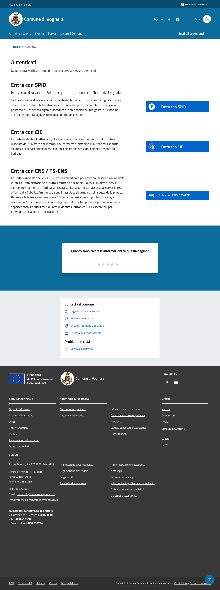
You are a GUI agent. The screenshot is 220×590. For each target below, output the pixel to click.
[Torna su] (209, 579)
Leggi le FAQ (67, 477)
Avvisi (165, 422)
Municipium (181, 583)
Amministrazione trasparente (128, 465)
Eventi (165, 445)
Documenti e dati (19, 446)
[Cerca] (207, 19)
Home (16, 47)
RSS (11, 583)
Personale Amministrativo (24, 440)
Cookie (53, 583)
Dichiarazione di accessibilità (127, 489)
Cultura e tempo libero (73, 409)
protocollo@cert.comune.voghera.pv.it (36, 500)
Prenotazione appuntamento (76, 465)
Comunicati (168, 415)
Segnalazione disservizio (74, 471)
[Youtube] (176, 19)
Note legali (117, 471)
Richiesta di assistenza (73, 483)
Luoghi (165, 439)
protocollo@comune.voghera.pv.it (36, 494)
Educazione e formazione (125, 409)
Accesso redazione (200, 583)
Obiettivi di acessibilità (124, 496)
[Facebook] (167, 19)
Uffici (12, 422)
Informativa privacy (122, 477)
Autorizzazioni (119, 434)
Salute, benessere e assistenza (128, 428)
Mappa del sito (69, 583)
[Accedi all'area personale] (193, 5)
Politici (13, 434)
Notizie (166, 409)
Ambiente (116, 421)
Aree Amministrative (21, 415)
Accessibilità (25, 583)
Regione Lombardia (20, 4)
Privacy (40, 583)
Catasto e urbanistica (72, 415)
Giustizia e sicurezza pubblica (128, 415)
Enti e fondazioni (19, 428)
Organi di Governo (19, 409)
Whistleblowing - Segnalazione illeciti (133, 483)
